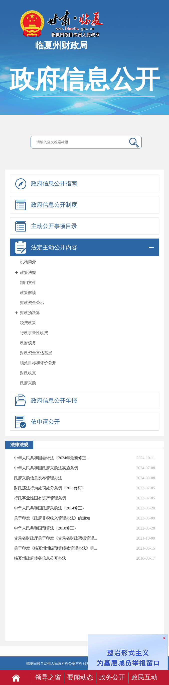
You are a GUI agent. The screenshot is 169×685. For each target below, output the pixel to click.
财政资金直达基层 (36, 353)
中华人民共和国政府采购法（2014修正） (50, 508)
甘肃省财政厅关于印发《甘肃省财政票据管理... (55, 538)
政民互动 (144, 677)
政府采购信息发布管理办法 (38, 478)
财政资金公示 (32, 302)
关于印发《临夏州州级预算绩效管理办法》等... (55, 548)
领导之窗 (48, 677)
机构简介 (28, 262)
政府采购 (28, 383)
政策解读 (28, 292)
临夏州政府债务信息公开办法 (40, 558)
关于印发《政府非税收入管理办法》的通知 (52, 518)
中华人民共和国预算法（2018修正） (46, 528)
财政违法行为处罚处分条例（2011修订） (50, 488)
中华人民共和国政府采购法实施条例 (46, 468)
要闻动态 (80, 677)
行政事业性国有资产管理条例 (40, 498)
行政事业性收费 (34, 333)
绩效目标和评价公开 (38, 363)
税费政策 (28, 323)
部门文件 (28, 282)
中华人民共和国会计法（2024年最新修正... (51, 458)
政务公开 (112, 677)
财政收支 (28, 373)
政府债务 (28, 343)
